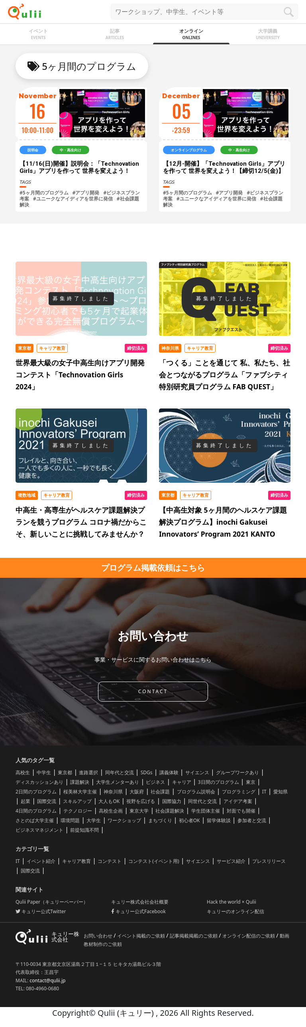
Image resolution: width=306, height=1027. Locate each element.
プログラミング (238, 791)
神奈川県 (113, 791)
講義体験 (168, 772)
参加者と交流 (251, 820)
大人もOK (109, 801)
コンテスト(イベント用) (153, 861)
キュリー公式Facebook (138, 911)
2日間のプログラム (36, 791)
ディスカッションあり (39, 782)
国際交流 (46, 801)
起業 (25, 801)
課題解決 (79, 782)
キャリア (181, 782)
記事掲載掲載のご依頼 (194, 935)
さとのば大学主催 (35, 820)
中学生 (44, 772)
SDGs (147, 772)
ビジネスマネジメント (39, 830)
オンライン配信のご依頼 (249, 935)
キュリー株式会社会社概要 (140, 901)
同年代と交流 (119, 772)
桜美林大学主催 (80, 791)
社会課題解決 (169, 810)
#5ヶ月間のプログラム (44, 192)
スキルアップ (77, 801)
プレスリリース (269, 861)
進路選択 (88, 772)
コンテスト (110, 861)
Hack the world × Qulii (231, 901)
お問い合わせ (99, 935)
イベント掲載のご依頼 (141, 935)
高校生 (23, 772)
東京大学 (139, 810)
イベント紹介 (41, 861)
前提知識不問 (84, 830)
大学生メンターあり (117, 782)
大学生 (93, 820)
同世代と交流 (202, 801)
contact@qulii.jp (47, 980)
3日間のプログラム (218, 782)
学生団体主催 (205, 810)
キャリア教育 (76, 861)
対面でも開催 (241, 810)
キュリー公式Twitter (41, 911)
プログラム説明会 (196, 791)
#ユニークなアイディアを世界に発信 (73, 198)
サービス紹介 (231, 861)
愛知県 (280, 791)
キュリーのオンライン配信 (235, 911)
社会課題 (160, 791)
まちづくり (160, 820)
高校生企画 (111, 810)
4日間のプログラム (36, 810)
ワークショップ (124, 820)
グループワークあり (237, 772)
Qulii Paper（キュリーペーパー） (52, 901)
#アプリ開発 (86, 192)
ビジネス (155, 782)
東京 (250, 782)
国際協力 (171, 801)
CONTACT (153, 691)
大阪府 (136, 791)
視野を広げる (140, 801)
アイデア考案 (238, 801)
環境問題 (70, 820)
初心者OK (189, 820)
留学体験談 (219, 820)
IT (264, 791)
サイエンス (197, 772)
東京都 (65, 772)
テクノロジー (77, 810)
